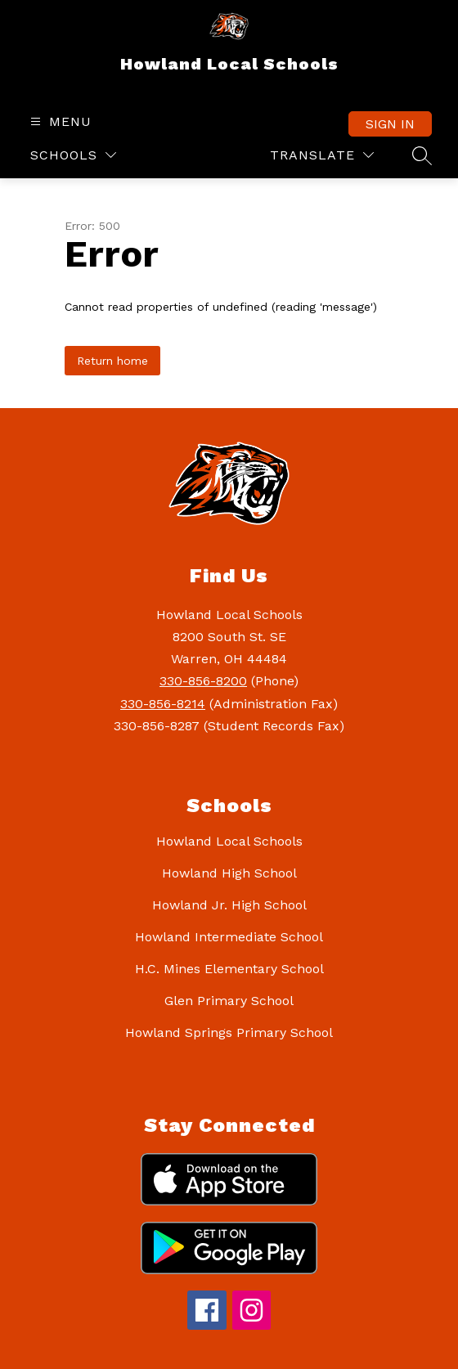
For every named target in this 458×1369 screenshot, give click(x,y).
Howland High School (229, 873)
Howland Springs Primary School (229, 1032)
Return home (112, 360)
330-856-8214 (162, 703)
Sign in (390, 124)
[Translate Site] (322, 155)
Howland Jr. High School (229, 905)
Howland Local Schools (229, 841)
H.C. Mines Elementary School (229, 968)
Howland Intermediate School (229, 937)
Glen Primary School (229, 1000)
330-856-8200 (203, 681)
